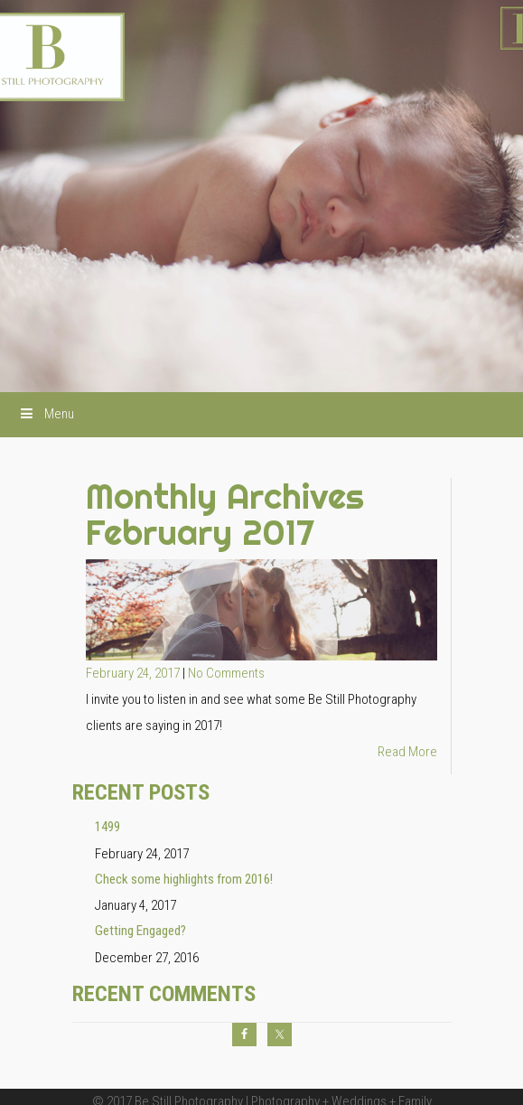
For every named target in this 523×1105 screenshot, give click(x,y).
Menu (46, 414)
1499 (107, 827)
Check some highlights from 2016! (184, 879)
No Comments (226, 673)
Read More (407, 752)
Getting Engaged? (140, 930)
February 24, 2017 (134, 673)
